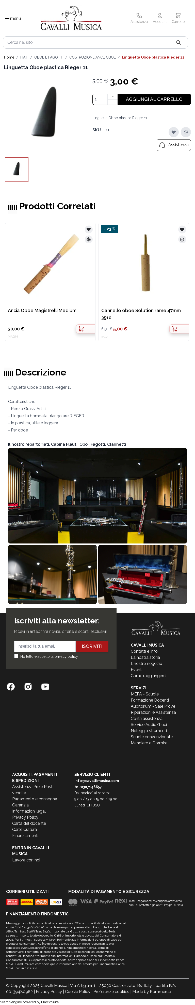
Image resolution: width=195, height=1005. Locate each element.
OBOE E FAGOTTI (48, 57)
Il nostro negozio (146, 663)
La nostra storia (145, 657)
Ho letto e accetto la (49, 656)
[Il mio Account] (160, 18)
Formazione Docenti (150, 700)
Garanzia (20, 805)
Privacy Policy (25, 817)
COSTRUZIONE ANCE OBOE (92, 57)
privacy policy (66, 656)
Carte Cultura (24, 829)
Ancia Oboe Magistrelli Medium (42, 310)
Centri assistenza (146, 718)
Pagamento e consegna (34, 799)
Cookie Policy (77, 991)
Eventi (136, 669)
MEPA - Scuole (145, 694)
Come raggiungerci (148, 675)
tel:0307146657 (88, 787)
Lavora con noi (26, 860)
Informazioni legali (29, 811)
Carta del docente (29, 823)
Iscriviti (92, 646)
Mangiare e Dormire (149, 743)
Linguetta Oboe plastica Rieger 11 (153, 57)
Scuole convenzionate (152, 736)
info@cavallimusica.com (96, 781)
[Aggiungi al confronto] (186, 132)
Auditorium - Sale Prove (153, 706)
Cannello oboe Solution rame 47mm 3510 (141, 314)
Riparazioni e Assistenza (153, 712)
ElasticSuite (50, 1002)
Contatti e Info (144, 651)
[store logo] (71, 18)
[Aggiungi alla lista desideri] (174, 132)
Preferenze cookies (111, 991)
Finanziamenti (25, 835)
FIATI (24, 57)
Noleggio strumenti (149, 730)
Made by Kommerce (151, 991)
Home (9, 57)
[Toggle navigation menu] (7, 19)
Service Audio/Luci (149, 724)
